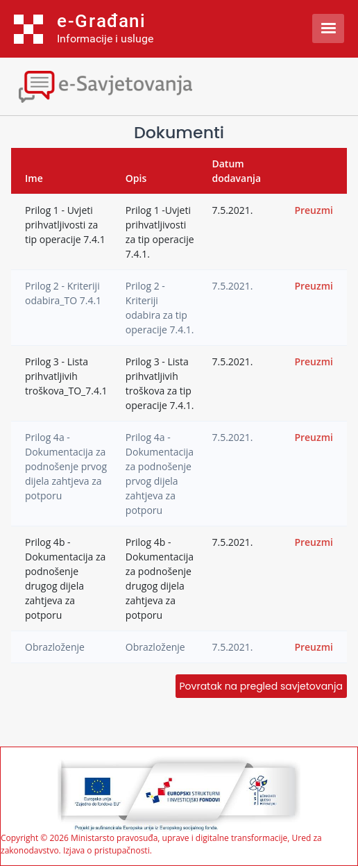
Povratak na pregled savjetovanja (261, 686)
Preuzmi (313, 210)
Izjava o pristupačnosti (106, 850)
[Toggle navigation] (121, 85)
